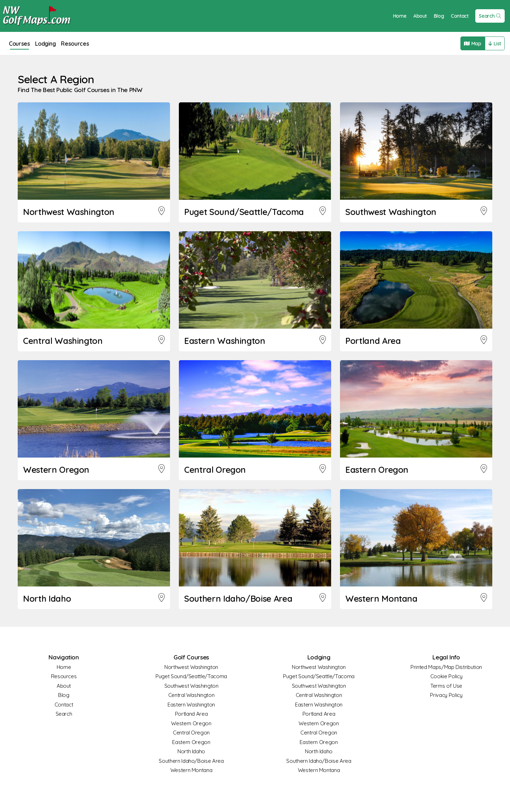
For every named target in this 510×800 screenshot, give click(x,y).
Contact (459, 16)
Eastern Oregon (191, 742)
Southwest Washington (191, 685)
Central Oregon (191, 732)
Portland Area (191, 713)
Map (471, 43)
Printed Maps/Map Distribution (446, 667)
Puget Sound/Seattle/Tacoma (191, 676)
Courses (20, 43)
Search (489, 16)
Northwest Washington (191, 667)
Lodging (47, 43)
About (419, 16)
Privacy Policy (446, 695)
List (494, 43)
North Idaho (191, 751)
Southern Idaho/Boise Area (191, 761)
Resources (78, 43)
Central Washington (191, 695)
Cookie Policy (446, 676)
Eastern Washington (191, 704)
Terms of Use (446, 685)
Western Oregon (191, 723)
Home (399, 16)
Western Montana (191, 770)
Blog (438, 16)
